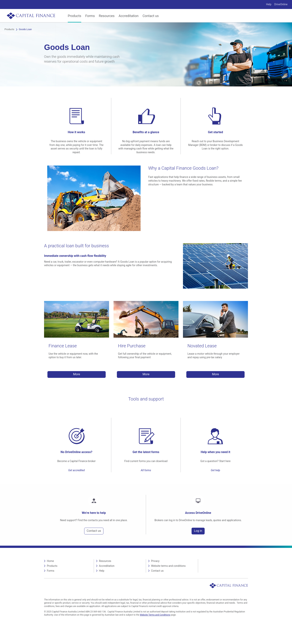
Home (50, 560)
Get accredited (76, 470)
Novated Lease (202, 345)
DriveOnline (281, 4)
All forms (146, 470)
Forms (90, 16)
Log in (198, 531)
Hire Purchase (131, 345)
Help (268, 4)
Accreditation (129, 16)
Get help (215, 470)
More (76, 374)
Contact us (150, 16)
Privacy (155, 560)
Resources (106, 16)
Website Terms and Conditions (155, 615)
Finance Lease (63, 345)
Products (74, 16)
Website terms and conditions (168, 565)
